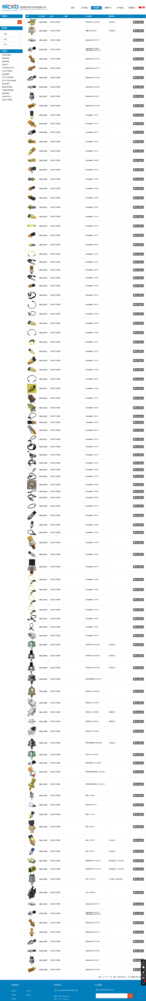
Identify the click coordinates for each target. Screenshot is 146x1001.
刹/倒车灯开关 (6, 96)
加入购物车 (138, 22)
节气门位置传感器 (8, 77)
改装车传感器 (6, 55)
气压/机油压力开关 (8, 68)
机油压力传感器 (7, 99)
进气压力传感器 (7, 71)
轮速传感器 (5, 74)
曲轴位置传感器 (7, 87)
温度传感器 (5, 61)
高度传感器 (5, 93)
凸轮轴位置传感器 (8, 90)
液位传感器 (5, 84)
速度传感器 (5, 58)
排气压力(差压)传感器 (9, 80)
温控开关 (5, 64)
